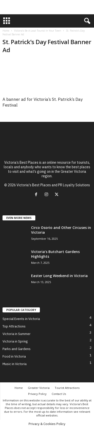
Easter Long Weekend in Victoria (59, 275)
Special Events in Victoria (21, 319)
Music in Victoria (15, 364)
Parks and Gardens (17, 349)
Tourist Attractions (67, 388)
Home (6, 30)
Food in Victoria (14, 356)
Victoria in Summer (17, 334)
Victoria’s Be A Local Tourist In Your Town (37, 30)
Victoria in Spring (15, 341)
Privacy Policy (37, 394)
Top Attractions (14, 326)
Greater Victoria (39, 388)
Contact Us (59, 394)
